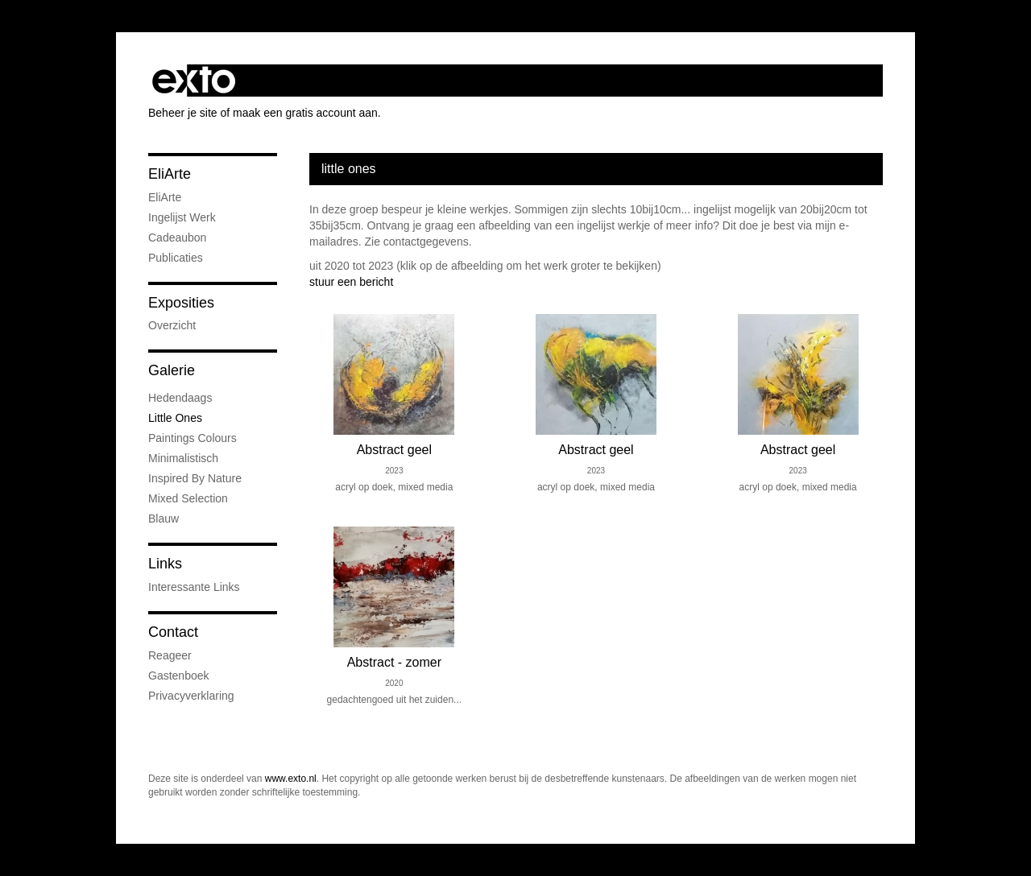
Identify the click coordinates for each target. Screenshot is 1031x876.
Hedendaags (180, 397)
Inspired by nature (195, 478)
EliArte (169, 174)
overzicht (172, 325)
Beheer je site (182, 112)
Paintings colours (192, 438)
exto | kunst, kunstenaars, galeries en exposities (193, 80)
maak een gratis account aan (305, 112)
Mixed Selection (188, 498)
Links (165, 564)
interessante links (194, 587)
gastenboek (178, 675)
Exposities (181, 303)
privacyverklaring (191, 695)
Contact (173, 632)
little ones (175, 417)
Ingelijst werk (182, 217)
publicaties (175, 257)
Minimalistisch (183, 458)
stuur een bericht (351, 281)
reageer (170, 655)
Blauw (163, 518)
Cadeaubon (177, 237)
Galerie (171, 370)
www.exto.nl (291, 778)
